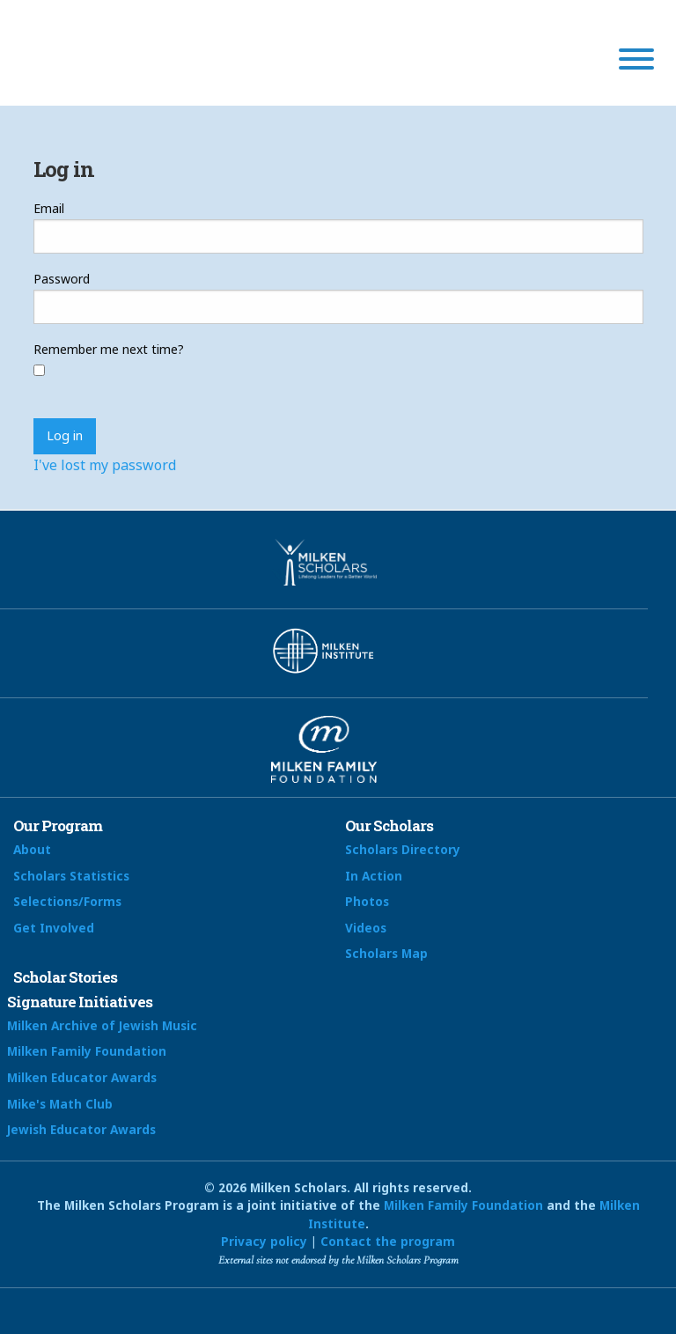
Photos (367, 901)
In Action (373, 875)
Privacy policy (264, 1241)
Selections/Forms (67, 901)
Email (48, 208)
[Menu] (636, 61)
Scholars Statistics (71, 875)
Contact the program (387, 1241)
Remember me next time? (108, 349)
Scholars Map (386, 953)
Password (61, 278)
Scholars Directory (402, 849)
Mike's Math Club (60, 1103)
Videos (365, 927)
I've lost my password (104, 465)
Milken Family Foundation (86, 1051)
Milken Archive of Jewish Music (102, 1025)
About (32, 849)
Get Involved (53, 927)
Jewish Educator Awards (81, 1129)
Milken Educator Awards (82, 1077)
